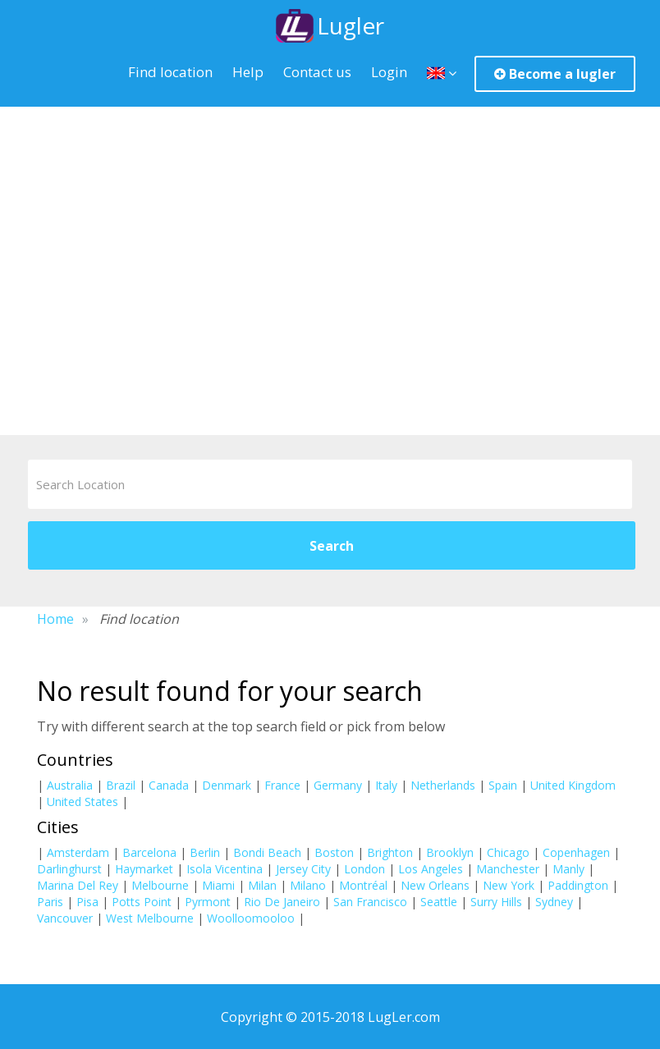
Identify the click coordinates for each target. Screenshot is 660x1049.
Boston (334, 851)
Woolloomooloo (251, 917)
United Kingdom (573, 784)
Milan (262, 884)
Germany (338, 784)
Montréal (363, 884)
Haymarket (144, 868)
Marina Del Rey (77, 884)
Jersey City (303, 868)
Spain (502, 784)
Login (389, 70)
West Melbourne (150, 917)
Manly (568, 868)
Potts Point (142, 901)
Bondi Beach (267, 851)
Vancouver (65, 917)
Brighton (390, 851)
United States (82, 801)
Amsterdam (78, 851)
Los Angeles (430, 868)
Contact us (317, 70)
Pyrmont (208, 901)
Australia (70, 784)
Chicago (508, 851)
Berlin (205, 851)
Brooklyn (450, 851)
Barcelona (149, 851)
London (364, 868)
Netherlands (442, 784)
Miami (218, 884)
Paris (50, 901)
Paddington (578, 884)
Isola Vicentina (224, 868)
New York (508, 884)
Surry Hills (496, 901)
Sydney (554, 901)
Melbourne (160, 884)
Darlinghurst (69, 868)
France (282, 784)
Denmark (226, 784)
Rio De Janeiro (282, 901)
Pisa (87, 901)
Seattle (438, 901)
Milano (308, 884)
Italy (386, 784)
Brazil (120, 784)
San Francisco (370, 901)
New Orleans (435, 884)
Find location (170, 70)
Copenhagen (576, 851)
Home (55, 619)
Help (248, 70)
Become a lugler (555, 72)
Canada (169, 784)
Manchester (507, 868)
